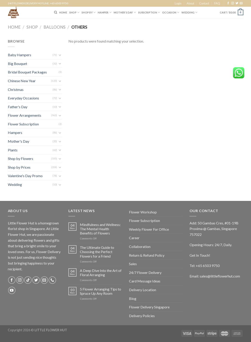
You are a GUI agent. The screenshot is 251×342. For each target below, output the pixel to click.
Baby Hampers (19, 55)
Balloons (54, 27)
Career (134, 238)
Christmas (16, 89)
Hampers (15, 132)
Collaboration (140, 246)
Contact (204, 3)
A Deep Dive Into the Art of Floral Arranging (101, 272)
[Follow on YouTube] (11, 290)
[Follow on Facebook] (228, 3)
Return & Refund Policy (146, 255)
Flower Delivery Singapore (149, 307)
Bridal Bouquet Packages (27, 72)
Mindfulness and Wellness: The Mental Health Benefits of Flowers (100, 228)
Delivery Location (142, 290)
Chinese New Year (22, 81)
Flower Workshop (143, 212)
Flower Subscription (23, 124)
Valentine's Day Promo (25, 176)
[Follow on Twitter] (237, 3)
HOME (63, 12)
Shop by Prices (19, 167)
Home (14, 27)
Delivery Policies (142, 316)
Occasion (170, 12)
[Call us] (52, 280)
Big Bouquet (17, 63)
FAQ (217, 3)
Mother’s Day (125, 12)
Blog (132, 298)
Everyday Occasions (23, 98)
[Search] (55, 12)
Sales (133, 264)
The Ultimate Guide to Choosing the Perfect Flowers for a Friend (97, 251)
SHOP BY (89, 12)
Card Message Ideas (144, 281)
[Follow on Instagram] (232, 3)
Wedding (189, 12)
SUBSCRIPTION (149, 12)
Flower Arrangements (24, 115)
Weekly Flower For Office (149, 229)
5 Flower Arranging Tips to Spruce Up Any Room (100, 291)
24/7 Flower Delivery (145, 272)
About (190, 3)
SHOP (74, 12)
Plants (12, 150)
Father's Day (17, 107)
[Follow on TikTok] (28, 280)
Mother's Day (18, 141)
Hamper (104, 12)
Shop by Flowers (20, 158)
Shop (32, 27)
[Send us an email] (241, 3)
